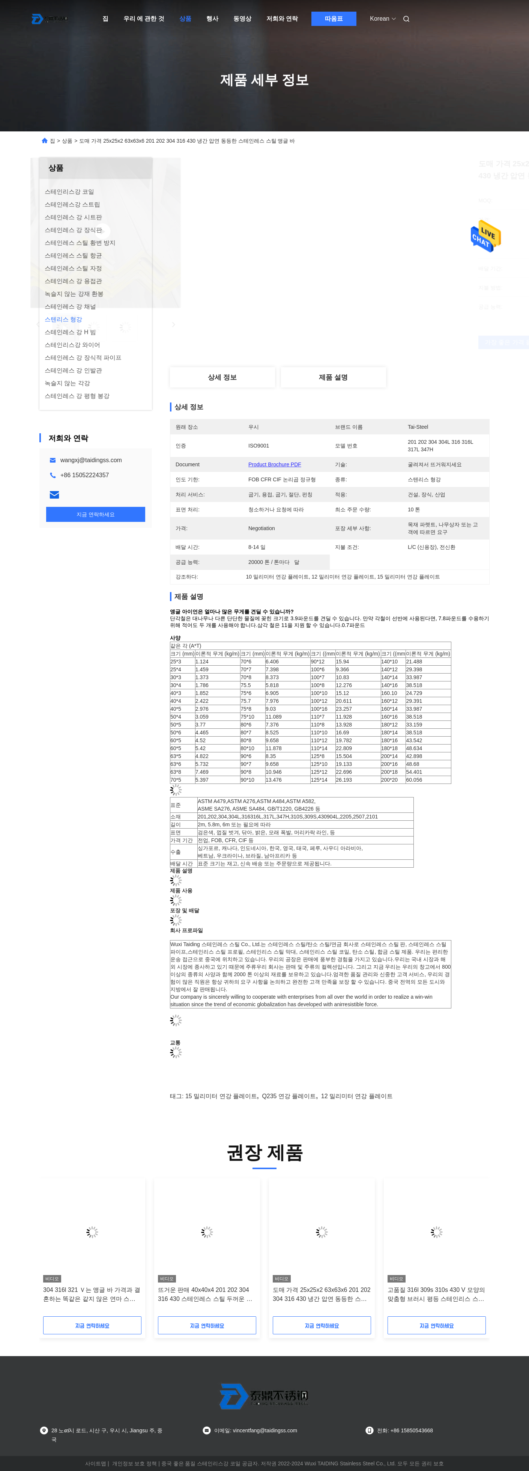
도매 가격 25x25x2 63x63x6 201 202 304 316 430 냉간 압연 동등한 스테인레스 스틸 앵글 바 (322, 1295)
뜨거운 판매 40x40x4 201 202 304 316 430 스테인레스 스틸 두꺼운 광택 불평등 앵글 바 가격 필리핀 (205, 1295)
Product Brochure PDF (274, 464)
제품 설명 (333, 377)
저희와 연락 (282, 18)
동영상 (242, 18)
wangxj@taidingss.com (91, 460)
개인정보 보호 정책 (134, 1463)
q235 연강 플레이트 (289, 1096)
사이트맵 (95, 1463)
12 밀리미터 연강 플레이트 (357, 1096)
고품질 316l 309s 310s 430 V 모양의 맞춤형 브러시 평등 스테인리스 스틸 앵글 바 (436, 1295)
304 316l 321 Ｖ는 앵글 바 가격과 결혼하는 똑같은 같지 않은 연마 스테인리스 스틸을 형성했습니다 (91, 1295)
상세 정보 (222, 377)
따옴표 (334, 18)
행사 (212, 18)
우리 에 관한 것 (143, 18)
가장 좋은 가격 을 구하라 (380, 342)
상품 (185, 18)
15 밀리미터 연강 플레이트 (221, 1096)
